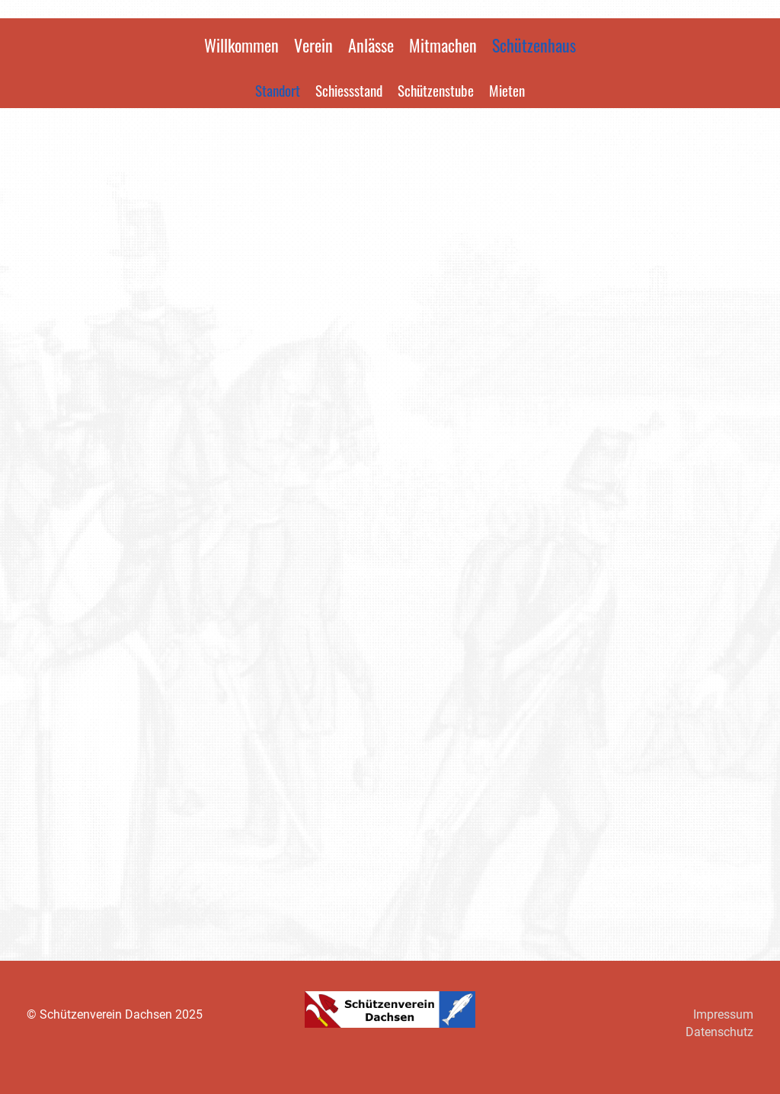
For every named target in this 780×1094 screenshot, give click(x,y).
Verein (313, 45)
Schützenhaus (534, 45)
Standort (277, 89)
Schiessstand (348, 89)
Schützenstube (436, 89)
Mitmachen (443, 45)
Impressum (723, 1014)
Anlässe (371, 45)
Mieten (507, 89)
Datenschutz (719, 1032)
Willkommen (241, 45)
